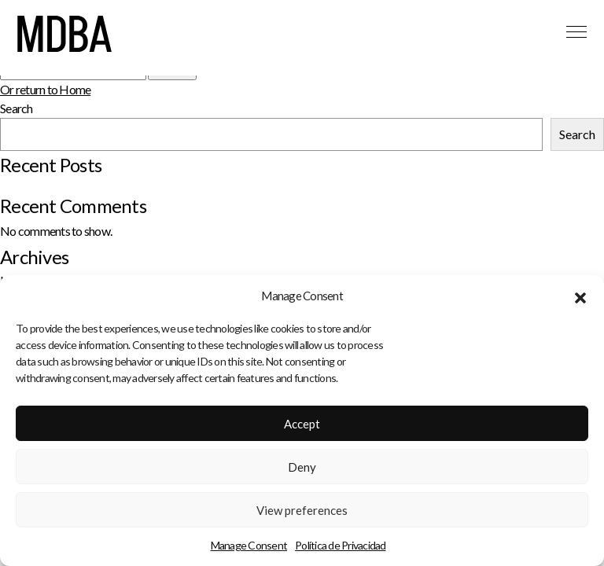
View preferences (302, 512)
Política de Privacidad (340, 548)
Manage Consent (249, 548)
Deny (302, 469)
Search (16, 108)
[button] (580, 298)
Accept (302, 426)
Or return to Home (45, 89)
